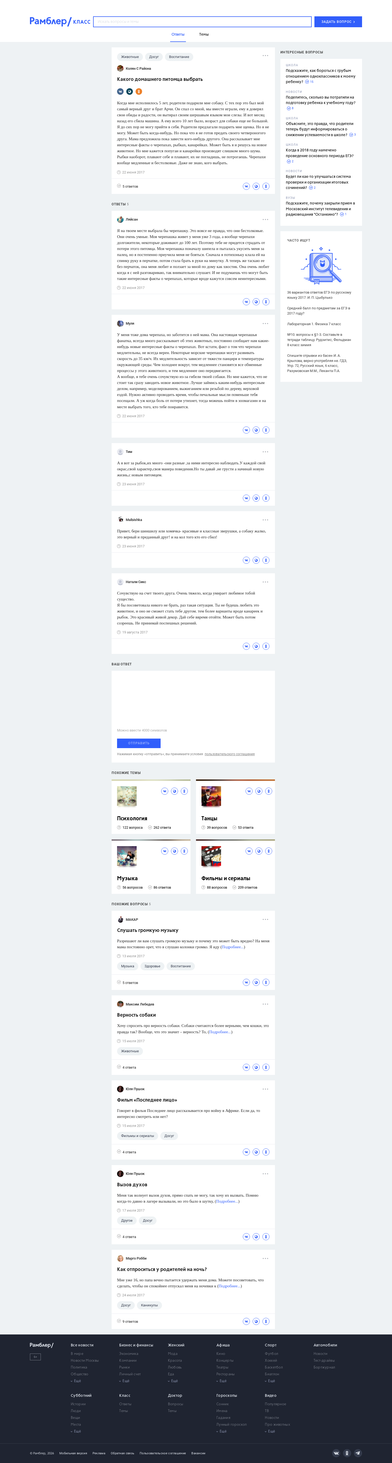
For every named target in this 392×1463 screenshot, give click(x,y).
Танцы (209, 819)
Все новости (82, 1345)
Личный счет (130, 1374)
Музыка (127, 879)
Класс (124, 1396)
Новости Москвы (85, 1361)
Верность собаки (136, 1015)
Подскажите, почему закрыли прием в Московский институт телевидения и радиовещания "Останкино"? (320, 209)
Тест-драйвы (324, 1361)
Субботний (81, 1396)
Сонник (222, 1404)
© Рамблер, (38, 1453)
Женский (176, 1345)
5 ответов (127, 186)
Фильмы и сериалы (225, 879)
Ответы (125, 1404)
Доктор (175, 1396)
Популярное (275, 1404)
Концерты (225, 1361)
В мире (77, 1354)
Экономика (128, 1354)
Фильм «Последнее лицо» (147, 1100)
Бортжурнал (324, 1367)
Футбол (271, 1354)
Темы (123, 1411)
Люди (76, 1411)
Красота (175, 1361)
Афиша (223, 1345)
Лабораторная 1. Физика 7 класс (314, 324)
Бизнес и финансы (136, 1345)
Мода (172, 1354)
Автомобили (325, 1345)
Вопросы (175, 1404)
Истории (78, 1404)
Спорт (271, 1345)
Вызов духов (132, 1184)
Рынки (124, 1367)
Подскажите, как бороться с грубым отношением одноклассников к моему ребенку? (321, 76)
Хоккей (271, 1361)
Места (76, 1425)
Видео (271, 1396)
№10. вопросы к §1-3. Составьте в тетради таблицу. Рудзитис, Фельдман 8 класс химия (319, 340)
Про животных (277, 1425)
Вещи (75, 1418)
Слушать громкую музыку (148, 930)
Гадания (223, 1418)
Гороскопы (226, 1396)
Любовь (175, 1367)
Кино (220, 1354)
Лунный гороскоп (231, 1425)
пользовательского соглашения (230, 754)
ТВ (267, 1411)
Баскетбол (274, 1367)
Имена (222, 1411)
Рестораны (225, 1374)
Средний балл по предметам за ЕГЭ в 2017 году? (318, 310)
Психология (132, 819)
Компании (128, 1361)
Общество (79, 1374)
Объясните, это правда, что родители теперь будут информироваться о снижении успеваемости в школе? (319, 129)
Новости (321, 1354)
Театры (222, 1367)
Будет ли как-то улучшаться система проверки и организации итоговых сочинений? (318, 182)
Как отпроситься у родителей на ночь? (162, 1269)
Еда (171, 1374)
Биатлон (272, 1374)
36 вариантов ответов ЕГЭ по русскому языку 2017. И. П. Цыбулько (319, 295)
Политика (79, 1367)
